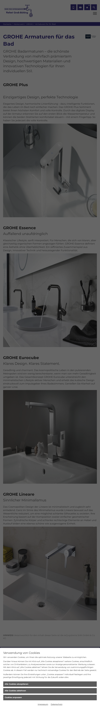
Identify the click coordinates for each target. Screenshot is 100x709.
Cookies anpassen (13, 697)
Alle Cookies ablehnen (15, 690)
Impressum (43, 704)
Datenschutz (56, 704)
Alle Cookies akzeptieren (16, 684)
